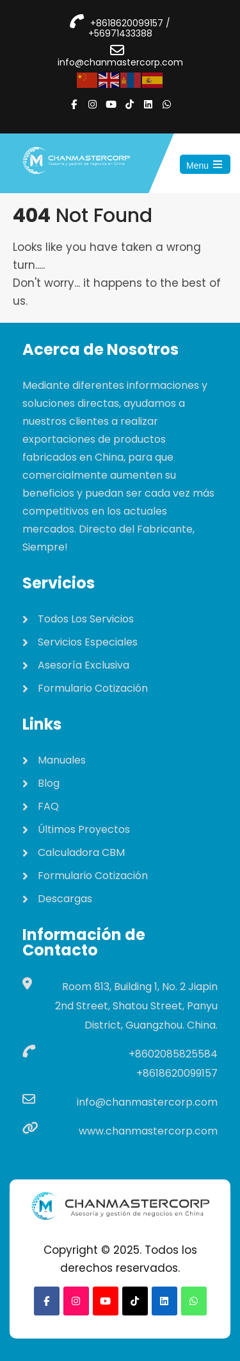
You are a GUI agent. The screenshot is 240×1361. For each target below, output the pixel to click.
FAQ (48, 806)
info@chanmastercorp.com (120, 62)
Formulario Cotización (93, 688)
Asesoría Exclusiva (83, 665)
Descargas (65, 898)
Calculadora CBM (81, 852)
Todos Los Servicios (86, 619)
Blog (49, 783)
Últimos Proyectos (84, 829)
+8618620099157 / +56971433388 (129, 28)
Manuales (62, 760)
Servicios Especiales (88, 642)
